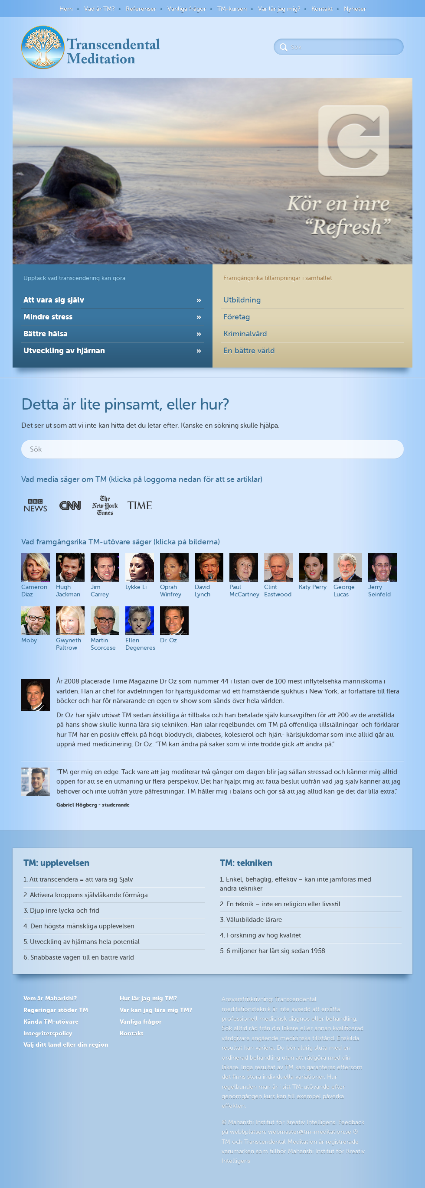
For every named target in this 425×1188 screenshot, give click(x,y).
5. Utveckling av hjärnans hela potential (81, 942)
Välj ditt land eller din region (65, 1044)
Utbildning (242, 300)
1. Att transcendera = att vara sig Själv (78, 879)
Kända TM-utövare (50, 1021)
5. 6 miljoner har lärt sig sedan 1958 (272, 951)
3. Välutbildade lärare (251, 920)
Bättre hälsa (45, 333)
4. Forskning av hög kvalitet (260, 935)
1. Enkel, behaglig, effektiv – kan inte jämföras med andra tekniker (295, 884)
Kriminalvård (245, 333)
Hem (66, 9)
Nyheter (355, 9)
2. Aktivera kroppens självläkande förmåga (85, 895)
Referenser (141, 9)
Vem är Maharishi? (50, 998)
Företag (236, 316)
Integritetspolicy (47, 1033)
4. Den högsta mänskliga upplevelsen (78, 926)
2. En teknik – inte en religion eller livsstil (280, 904)
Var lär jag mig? (279, 9)
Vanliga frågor (186, 9)
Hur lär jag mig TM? (148, 998)
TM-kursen (232, 9)
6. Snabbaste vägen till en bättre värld (78, 957)
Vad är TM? (99, 9)
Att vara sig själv (53, 299)
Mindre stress (47, 316)
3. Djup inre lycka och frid (61, 911)
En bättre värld (249, 350)
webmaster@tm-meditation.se (309, 1132)
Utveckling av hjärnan (64, 350)
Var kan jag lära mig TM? (156, 1009)
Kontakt (322, 9)
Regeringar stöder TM (55, 1009)
